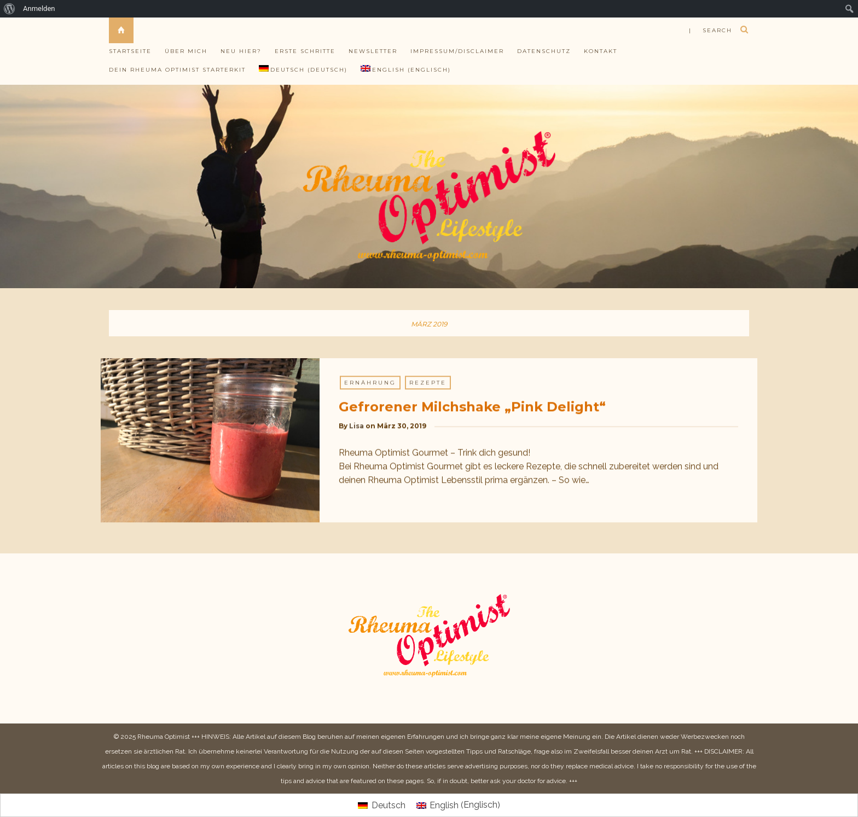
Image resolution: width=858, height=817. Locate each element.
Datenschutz (544, 51)
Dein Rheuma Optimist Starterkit (177, 69)
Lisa (356, 426)
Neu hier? (241, 51)
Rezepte (428, 383)
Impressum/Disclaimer (457, 51)
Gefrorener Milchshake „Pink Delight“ (472, 407)
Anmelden (39, 8)
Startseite (130, 51)
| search (710, 30)
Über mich (186, 51)
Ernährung (370, 383)
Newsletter (373, 51)
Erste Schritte (305, 51)
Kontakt (600, 51)
